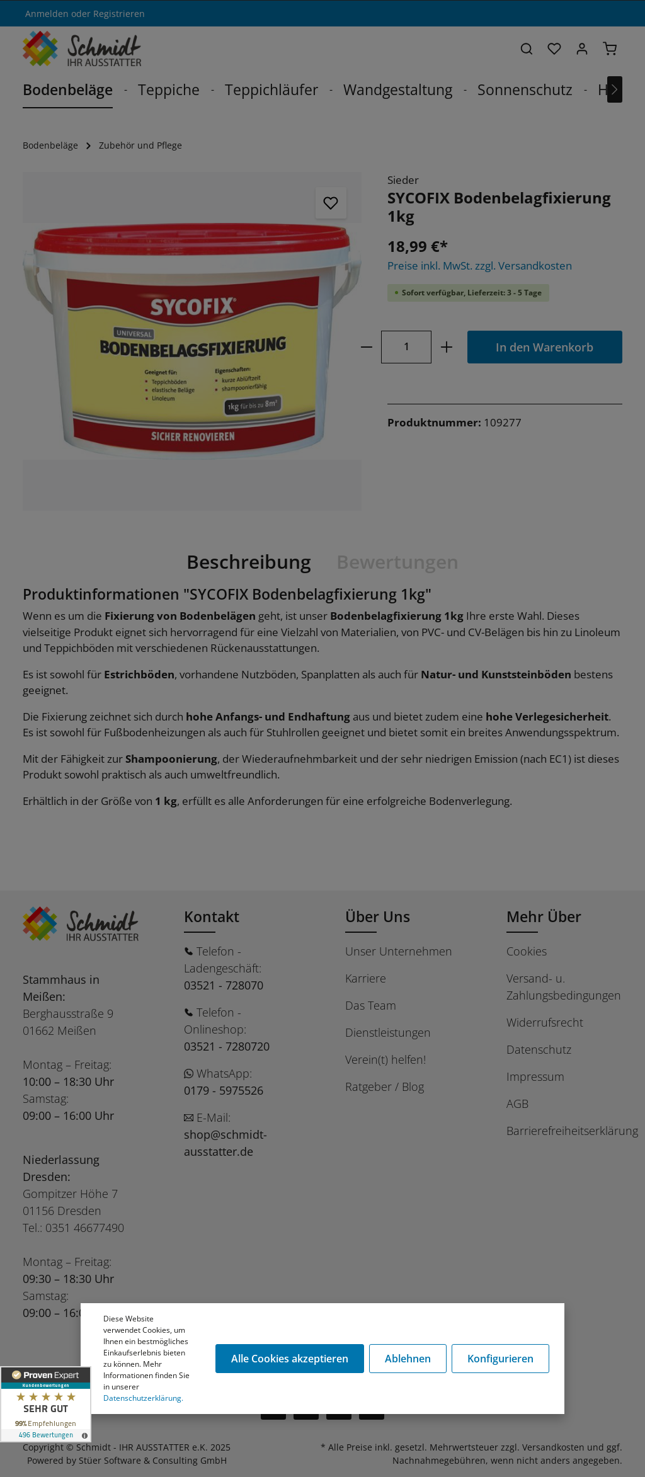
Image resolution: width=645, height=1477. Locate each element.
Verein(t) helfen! (385, 1059)
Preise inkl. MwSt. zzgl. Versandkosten (479, 265)
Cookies (526, 951)
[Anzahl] (406, 347)
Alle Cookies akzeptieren (289, 1359)
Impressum (535, 1076)
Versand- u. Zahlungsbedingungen (563, 987)
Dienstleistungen (388, 1032)
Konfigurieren (500, 1359)
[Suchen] (526, 48)
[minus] (366, 347)
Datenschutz (538, 1049)
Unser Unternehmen (398, 951)
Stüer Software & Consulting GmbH (153, 1460)
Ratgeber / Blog (384, 1086)
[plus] (446, 347)
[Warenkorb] (609, 48)
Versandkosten (553, 1447)
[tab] (249, 562)
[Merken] (331, 203)
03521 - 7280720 (227, 1046)
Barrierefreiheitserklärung (572, 1130)
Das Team (370, 1005)
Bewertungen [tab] (397, 561)
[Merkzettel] (554, 48)
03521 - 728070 (223, 985)
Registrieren (119, 14)
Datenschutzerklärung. (143, 1398)
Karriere (365, 978)
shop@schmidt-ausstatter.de (225, 1143)
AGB (517, 1103)
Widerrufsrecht (544, 1022)
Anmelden (47, 14)
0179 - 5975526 (223, 1090)
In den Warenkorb (544, 347)
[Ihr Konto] (582, 48)
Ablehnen (408, 1359)
